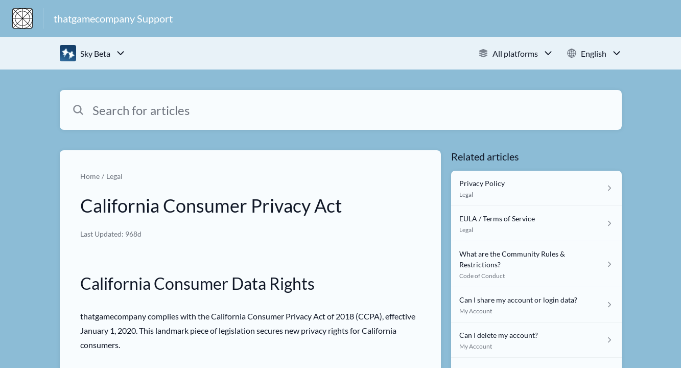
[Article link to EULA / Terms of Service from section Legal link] (536, 223)
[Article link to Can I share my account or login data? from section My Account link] (536, 305)
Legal (114, 176)
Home (90, 176)
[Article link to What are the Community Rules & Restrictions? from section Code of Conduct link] (536, 264)
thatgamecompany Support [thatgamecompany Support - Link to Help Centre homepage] (113, 18)
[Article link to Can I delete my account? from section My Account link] (536, 340)
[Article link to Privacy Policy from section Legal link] (536, 188)
